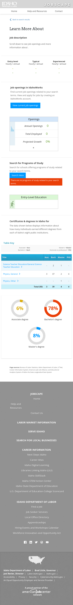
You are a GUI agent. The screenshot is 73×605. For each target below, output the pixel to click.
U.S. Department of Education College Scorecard (37, 491)
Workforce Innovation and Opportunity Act (37, 533)
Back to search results (19, 19)
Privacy (22, 577)
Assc (47, 257)
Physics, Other (11, 281)
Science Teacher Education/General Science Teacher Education (22, 265)
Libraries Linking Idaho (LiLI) (36, 470)
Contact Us (37, 413)
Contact (59, 11)
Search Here (18, 175)
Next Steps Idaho (36, 454)
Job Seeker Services (37, 512)
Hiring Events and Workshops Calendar (37, 527)
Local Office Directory (37, 517)
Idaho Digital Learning (36, 465)
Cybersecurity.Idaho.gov (51, 577)
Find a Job (36, 506)
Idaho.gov (50, 573)
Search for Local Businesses (36, 440)
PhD (69, 257)
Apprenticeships (37, 522)
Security (33, 577)
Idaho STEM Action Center (36, 481)
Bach (53, 257)
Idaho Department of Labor (36, 502)
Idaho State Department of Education (37, 486)
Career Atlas (37, 459)
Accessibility (9, 577)
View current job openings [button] (25, 105)
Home (14, 11)
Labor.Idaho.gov (35, 573)
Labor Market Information (36, 422)
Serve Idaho (36, 431)
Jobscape (36, 394)
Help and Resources (37, 11)
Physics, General (11, 274)
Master (61, 257)
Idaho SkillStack (36, 475)
